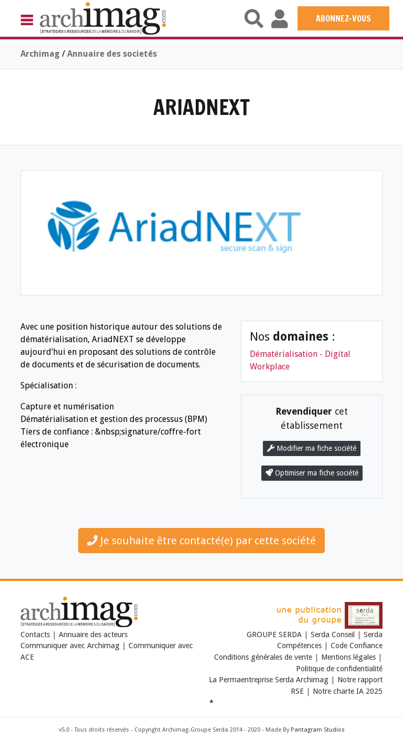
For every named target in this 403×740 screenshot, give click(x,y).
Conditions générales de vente (263, 657)
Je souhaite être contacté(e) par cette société (201, 540)
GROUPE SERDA (275, 634)
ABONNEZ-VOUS (343, 18)
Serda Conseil (333, 634)
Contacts (35, 634)
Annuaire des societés (112, 54)
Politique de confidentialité (339, 668)
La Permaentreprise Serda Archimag (268, 679)
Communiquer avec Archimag (70, 645)
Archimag (40, 54)
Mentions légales (348, 657)
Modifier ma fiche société (311, 448)
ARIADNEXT (201, 107)
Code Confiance (357, 645)
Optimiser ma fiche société (312, 473)
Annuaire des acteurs (93, 634)
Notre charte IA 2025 (348, 691)
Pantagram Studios (318, 729)
